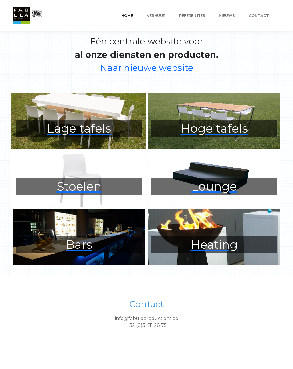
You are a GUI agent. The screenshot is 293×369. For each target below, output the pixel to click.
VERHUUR (156, 15)
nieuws (227, 15)
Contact (259, 15)
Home (127, 15)
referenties (192, 15)
